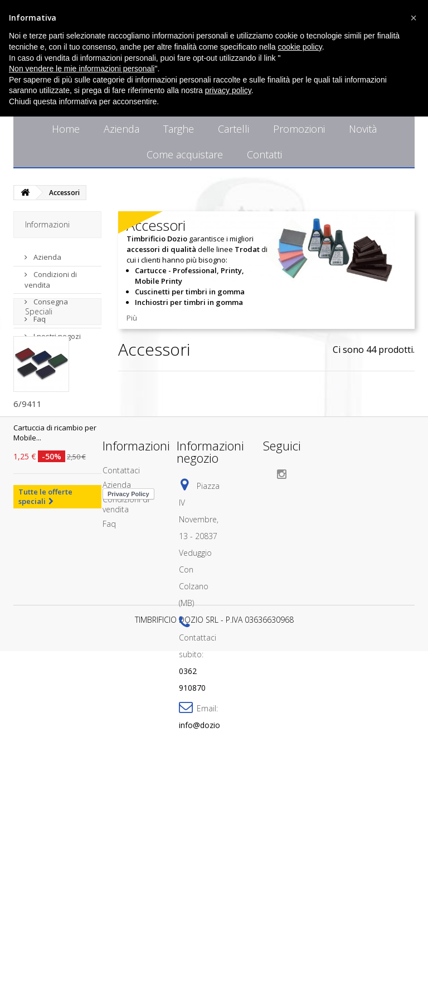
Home (66, 128)
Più (132, 318)
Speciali (38, 370)
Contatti (264, 154)
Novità (363, 128)
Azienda (121, 128)
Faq (39, 314)
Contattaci (121, 666)
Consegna (50, 297)
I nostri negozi (56, 332)
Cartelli (233, 128)
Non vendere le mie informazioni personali (81, 68)
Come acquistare (185, 154)
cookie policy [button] (300, 46)
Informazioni (47, 224)
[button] (413, 18)
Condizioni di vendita (126, 700)
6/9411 (27, 462)
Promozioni (299, 128)
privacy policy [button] (228, 90)
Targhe (178, 128)
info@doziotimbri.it (213, 920)
